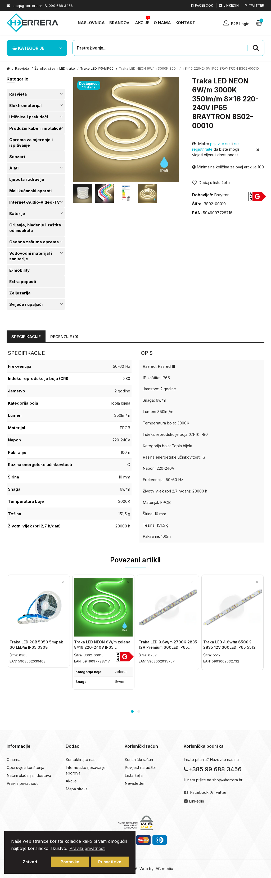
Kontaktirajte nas (81, 759)
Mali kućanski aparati (30, 190)
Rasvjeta (18, 94)
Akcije (71, 780)
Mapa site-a (77, 788)
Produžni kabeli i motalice (35, 128)
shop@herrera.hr (27, 5)
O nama (13, 759)
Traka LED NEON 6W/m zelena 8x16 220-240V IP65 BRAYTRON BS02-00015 (102, 647)
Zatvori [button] (30, 861)
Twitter (220, 792)
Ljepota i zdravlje (26, 179)
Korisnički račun (139, 759)
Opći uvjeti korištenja (25, 767)
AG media (164, 868)
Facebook (199, 792)
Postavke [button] (70, 861)
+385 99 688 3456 (213, 769)
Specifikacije (26, 336)
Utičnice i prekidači (28, 116)
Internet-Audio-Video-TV (34, 202)
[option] (82, 193)
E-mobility (19, 270)
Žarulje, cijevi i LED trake (54, 68)
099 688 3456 (61, 5)
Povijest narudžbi (140, 767)
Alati (14, 168)
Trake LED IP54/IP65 (97, 68)
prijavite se (220, 143)
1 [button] (132, 711)
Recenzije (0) (64, 336)
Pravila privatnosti (22, 783)
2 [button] (138, 711)
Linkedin (196, 801)
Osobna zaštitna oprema (34, 241)
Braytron (221, 194)
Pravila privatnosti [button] (87, 848)
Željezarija (19, 292)
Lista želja (134, 775)
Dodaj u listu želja (214, 182)
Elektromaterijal (25, 105)
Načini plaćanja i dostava (29, 775)
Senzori (17, 156)
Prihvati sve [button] (109, 861)
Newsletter (135, 783)
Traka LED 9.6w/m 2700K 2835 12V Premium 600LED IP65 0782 (168, 647)
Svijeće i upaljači (26, 304)
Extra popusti (22, 281)
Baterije (17, 213)
